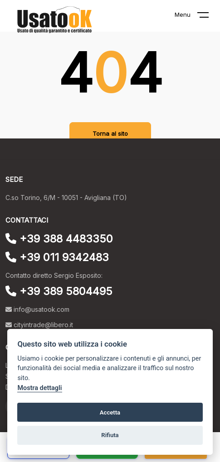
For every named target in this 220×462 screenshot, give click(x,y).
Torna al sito (110, 133)
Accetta (110, 412)
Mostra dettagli (39, 388)
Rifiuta (109, 435)
